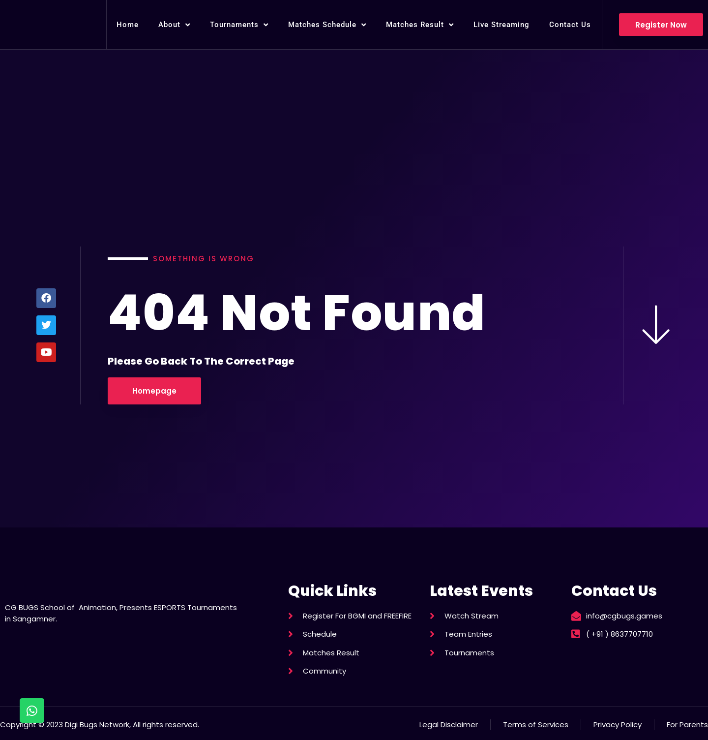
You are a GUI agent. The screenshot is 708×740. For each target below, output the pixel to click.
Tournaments (239, 24)
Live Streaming (501, 24)
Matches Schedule (327, 24)
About (174, 24)
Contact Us (570, 24)
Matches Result (420, 24)
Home (128, 24)
